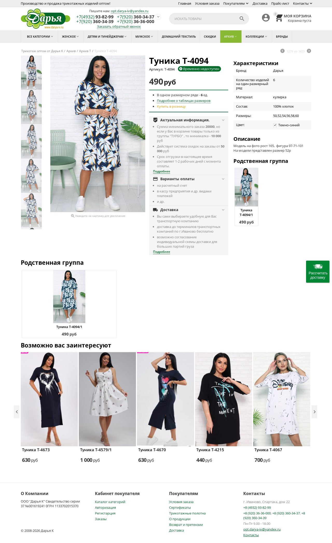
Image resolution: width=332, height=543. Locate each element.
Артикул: (156, 69)
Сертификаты (180, 507)
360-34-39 (95, 21)
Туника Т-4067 (268, 449)
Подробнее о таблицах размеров (183, 100)
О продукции (179, 519)
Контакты (301, 3)
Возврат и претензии (186, 524)
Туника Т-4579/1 (96, 449)
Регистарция (105, 513)
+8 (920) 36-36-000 (257, 513)
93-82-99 (95, 17)
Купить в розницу (171, 106)
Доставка (260, 3)
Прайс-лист (280, 3)
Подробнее (161, 171)
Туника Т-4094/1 (246, 212)
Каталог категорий (110, 501)
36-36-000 (135, 21)
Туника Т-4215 (210, 449)
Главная (184, 3)
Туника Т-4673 (36, 449)
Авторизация (105, 507)
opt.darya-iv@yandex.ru (129, 11)
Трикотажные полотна (187, 513)
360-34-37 (135, 17)
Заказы (101, 519)
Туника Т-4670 (152, 449)
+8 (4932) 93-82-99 (257, 507)
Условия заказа (207, 3)
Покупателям (234, 3)
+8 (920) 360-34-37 (286, 513)
